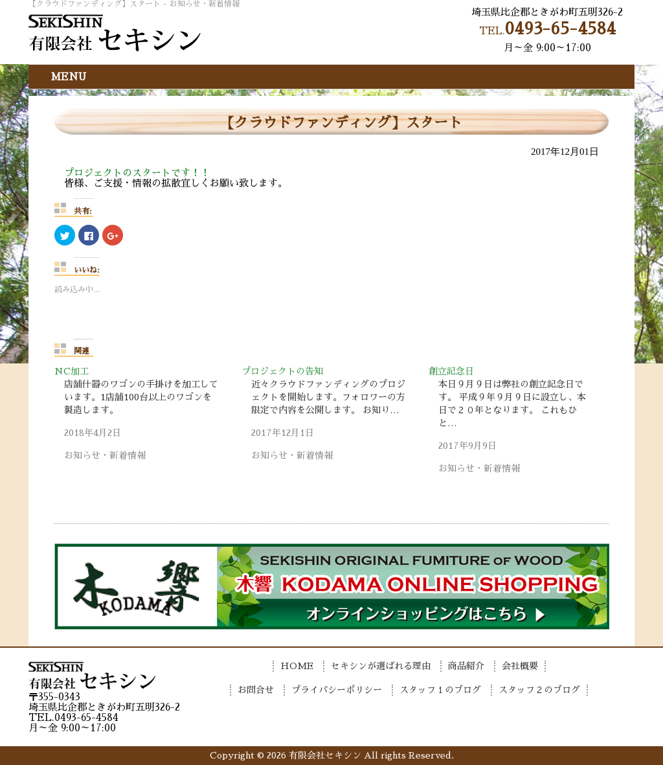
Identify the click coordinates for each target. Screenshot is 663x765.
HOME (296, 665)
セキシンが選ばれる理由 (381, 665)
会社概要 (520, 665)
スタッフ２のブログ (539, 689)
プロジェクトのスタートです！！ (137, 172)
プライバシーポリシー (336, 689)
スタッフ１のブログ (440, 689)
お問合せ (256, 689)
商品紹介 (466, 665)
